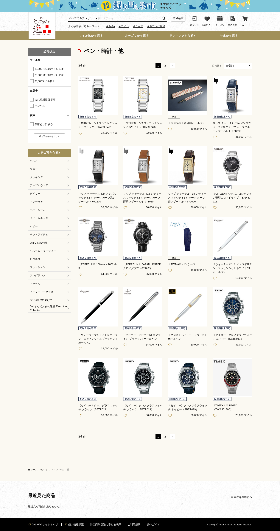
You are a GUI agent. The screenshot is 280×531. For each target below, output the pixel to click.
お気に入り (81, 133)
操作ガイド (153, 524)
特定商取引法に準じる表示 (105, 524)
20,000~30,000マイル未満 (49, 75)
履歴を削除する (243, 497)
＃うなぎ (138, 26)
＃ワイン (124, 26)
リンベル (40, 105)
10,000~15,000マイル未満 (49, 68)
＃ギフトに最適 (156, 26)
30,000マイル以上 (45, 81)
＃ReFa (110, 26)
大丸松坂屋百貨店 (45, 99)
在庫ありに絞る (44, 124)
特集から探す (229, 35)
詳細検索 (178, 18)
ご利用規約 (134, 524)
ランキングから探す (183, 35)
